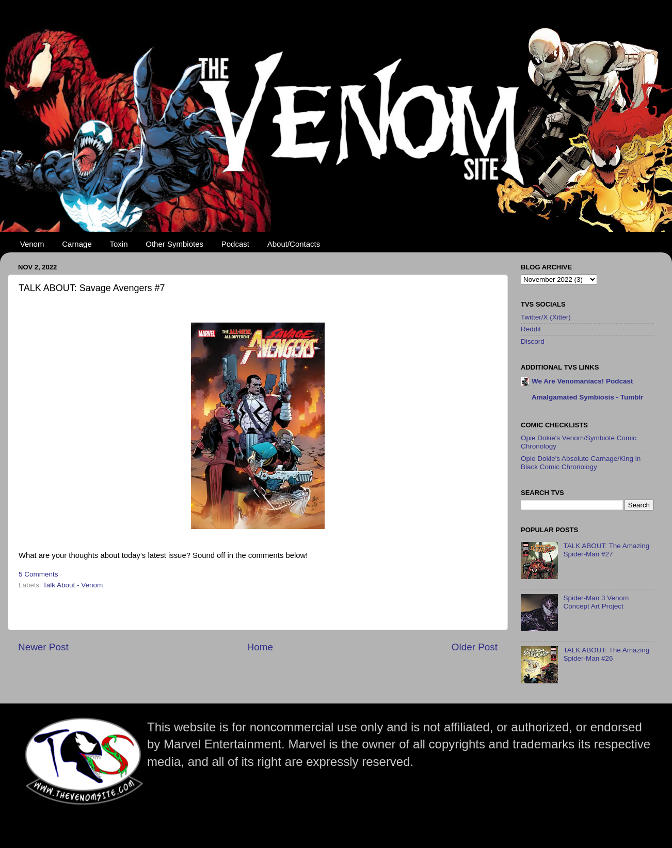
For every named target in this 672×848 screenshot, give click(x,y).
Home (260, 647)
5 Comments (38, 574)
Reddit (531, 329)
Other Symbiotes (174, 243)
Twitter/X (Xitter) (546, 317)
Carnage (77, 243)
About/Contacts (294, 243)
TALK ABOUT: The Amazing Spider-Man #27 (606, 550)
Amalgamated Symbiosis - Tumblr (588, 397)
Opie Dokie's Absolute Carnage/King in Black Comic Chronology (581, 463)
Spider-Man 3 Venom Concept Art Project (596, 602)
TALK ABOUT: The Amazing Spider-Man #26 (606, 654)
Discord (533, 341)
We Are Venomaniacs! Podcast (582, 381)
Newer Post (43, 647)
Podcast (235, 243)
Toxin (119, 243)
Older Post (475, 647)
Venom (32, 243)
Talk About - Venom (73, 585)
